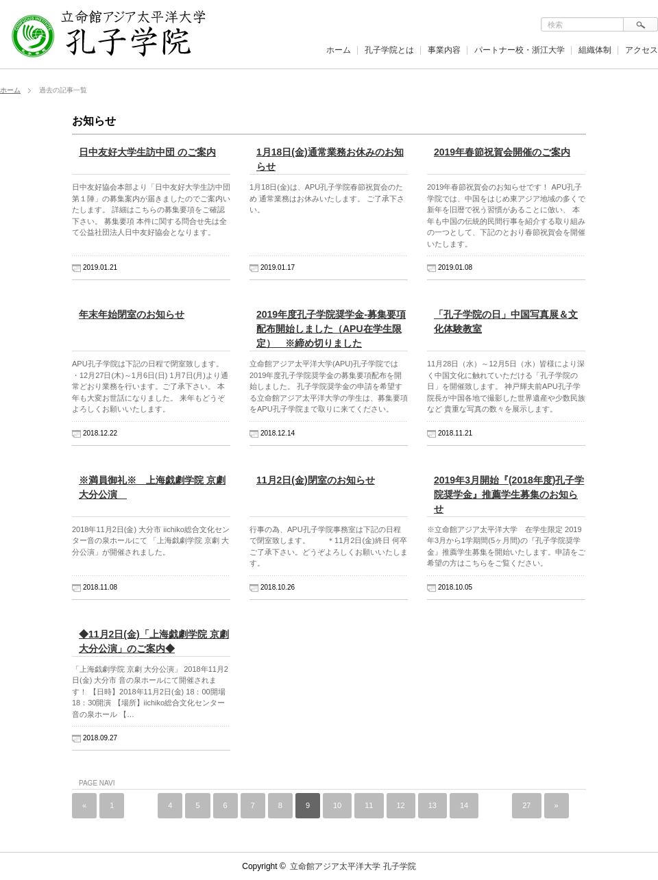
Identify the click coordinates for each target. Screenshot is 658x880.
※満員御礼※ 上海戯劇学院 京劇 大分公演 (152, 487)
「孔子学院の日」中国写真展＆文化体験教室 (506, 321)
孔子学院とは (389, 50)
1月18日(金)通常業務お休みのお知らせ (330, 159)
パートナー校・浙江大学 (519, 50)
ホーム (338, 50)
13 (432, 805)
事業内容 (444, 50)
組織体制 (594, 50)
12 (401, 805)
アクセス (641, 50)
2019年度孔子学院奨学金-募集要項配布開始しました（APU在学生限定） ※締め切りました (331, 329)
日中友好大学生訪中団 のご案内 (147, 152)
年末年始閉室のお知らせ (131, 314)
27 (526, 805)
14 (464, 805)
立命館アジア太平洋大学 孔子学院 (352, 866)
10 (337, 805)
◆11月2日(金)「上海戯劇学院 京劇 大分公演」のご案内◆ (154, 641)
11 (369, 805)
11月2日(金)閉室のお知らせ (315, 480)
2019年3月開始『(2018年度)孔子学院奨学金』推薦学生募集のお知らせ (509, 494)
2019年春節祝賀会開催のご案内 (502, 152)
